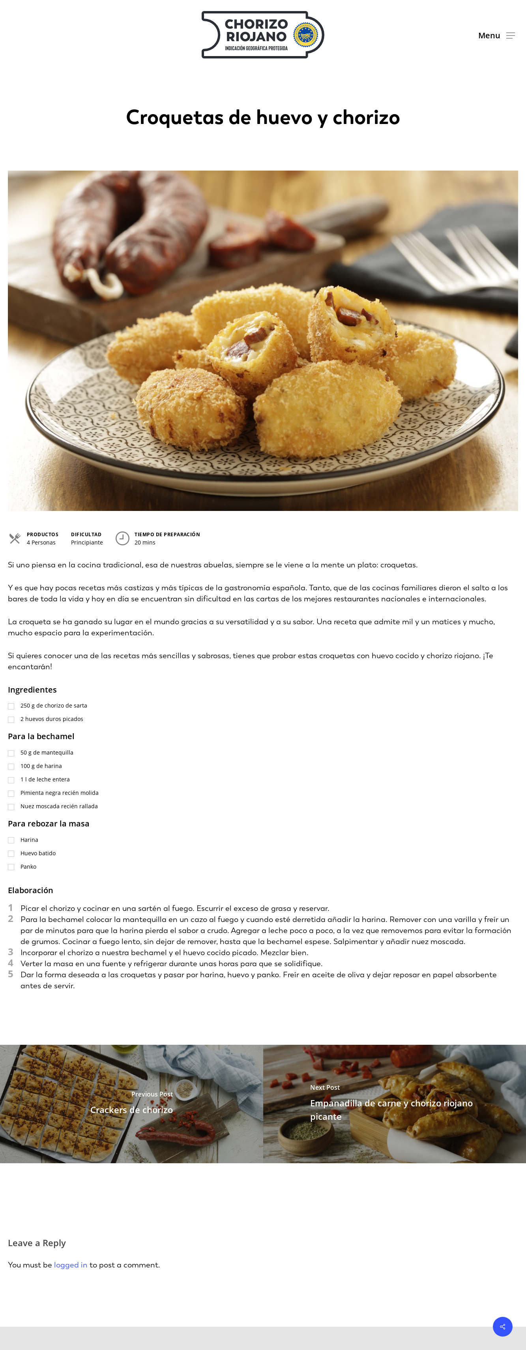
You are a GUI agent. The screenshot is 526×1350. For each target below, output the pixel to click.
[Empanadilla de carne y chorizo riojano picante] (394, 1104)
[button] (496, 35)
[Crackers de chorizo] (131, 1104)
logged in (71, 1265)
